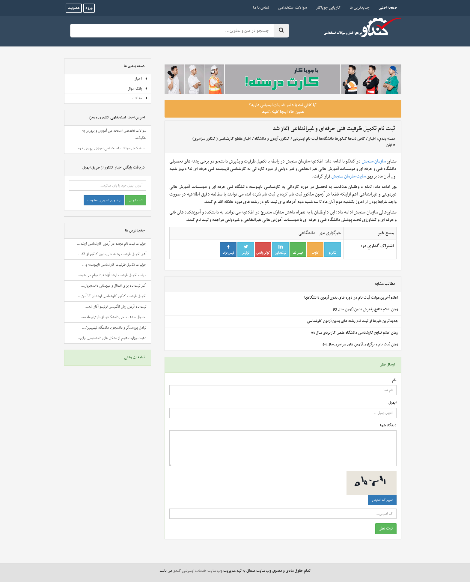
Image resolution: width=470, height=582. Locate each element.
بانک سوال (138, 88)
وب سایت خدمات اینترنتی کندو (197, 571)
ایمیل (392, 403)
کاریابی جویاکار (328, 7)
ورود (89, 8)
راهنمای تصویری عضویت (104, 200)
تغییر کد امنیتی (382, 500)
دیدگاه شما (388, 425)
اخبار (372, 139)
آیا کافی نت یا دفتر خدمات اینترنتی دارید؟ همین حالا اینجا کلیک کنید (283, 108)
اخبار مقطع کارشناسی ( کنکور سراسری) (221, 139)
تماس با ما (261, 7)
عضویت (74, 8)
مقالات (140, 98)
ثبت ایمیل (135, 200)
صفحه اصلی (385, 7)
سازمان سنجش (374, 161)
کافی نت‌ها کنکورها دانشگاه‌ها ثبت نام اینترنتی (329, 139)
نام (394, 380)
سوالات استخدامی (292, 7)
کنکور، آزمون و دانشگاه (272, 139)
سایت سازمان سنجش (349, 176)
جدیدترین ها (360, 7)
